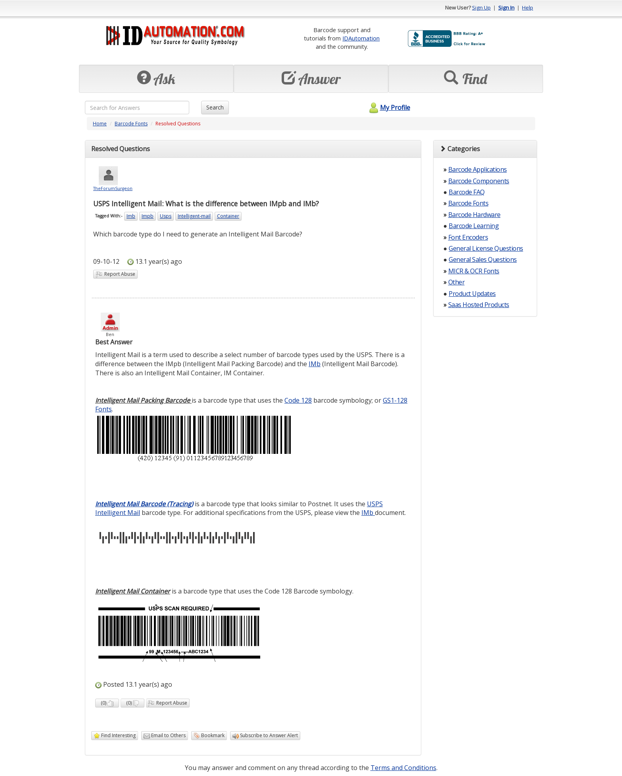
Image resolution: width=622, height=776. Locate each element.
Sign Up (481, 7)
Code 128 (298, 400)
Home (100, 123)
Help (527, 7)
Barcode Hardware (474, 214)
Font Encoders (468, 237)
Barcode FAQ (467, 192)
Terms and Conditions (403, 767)
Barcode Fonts (131, 123)
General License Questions (486, 248)
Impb (148, 216)
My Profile (388, 107)
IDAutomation (361, 38)
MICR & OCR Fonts (473, 271)
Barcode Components (478, 181)
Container (228, 216)
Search (215, 107)
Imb (131, 216)
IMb (315, 363)
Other (456, 282)
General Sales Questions (483, 259)
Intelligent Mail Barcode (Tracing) (144, 503)
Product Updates (472, 293)
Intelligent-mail (194, 216)
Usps (165, 216)
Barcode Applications (477, 169)
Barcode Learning (474, 225)
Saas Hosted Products (478, 304)
